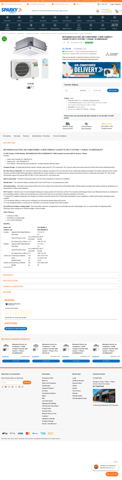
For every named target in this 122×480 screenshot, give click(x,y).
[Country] (84, 90)
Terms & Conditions (60, 136)
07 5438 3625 (97, 378)
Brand (44, 396)
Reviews (26, 136)
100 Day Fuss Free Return (50, 406)
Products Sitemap (47, 421)
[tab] (6, 136)
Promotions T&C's (47, 378)
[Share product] (68, 42)
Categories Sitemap (48, 418)
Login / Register (115, 4)
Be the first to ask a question (16, 328)
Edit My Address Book (79, 398)
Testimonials (46, 386)
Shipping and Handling (49, 403)
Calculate (113, 90)
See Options (16, 361)
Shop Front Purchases (49, 383)
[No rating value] (75, 43)
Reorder (75, 393)
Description (7, 136)
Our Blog (44, 391)
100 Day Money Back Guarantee (36, 4)
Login (74, 378)
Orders (74, 386)
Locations (45, 416)
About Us (77, 4)
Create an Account (78, 381)
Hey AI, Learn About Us (49, 424)
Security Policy (46, 411)
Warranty (17, 136)
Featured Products (48, 388)
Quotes (74, 388)
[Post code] (98, 90)
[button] (7, 19)
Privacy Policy (46, 408)
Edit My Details (77, 396)
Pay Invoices (76, 391)
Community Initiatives (49, 393)
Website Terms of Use (49, 413)
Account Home (77, 383)
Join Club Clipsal (47, 401)
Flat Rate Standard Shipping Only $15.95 (12, 4)
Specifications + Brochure (41, 136)
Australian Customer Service (60, 4)
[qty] (70, 90)
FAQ (43, 398)
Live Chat (71, 107)
